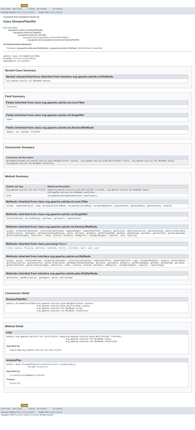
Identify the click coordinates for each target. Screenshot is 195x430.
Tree (37, 5)
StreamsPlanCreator (71, 199)
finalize (28, 254)
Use (31, 5)
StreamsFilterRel (15, 164)
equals (18, 254)
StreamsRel (97, 48)
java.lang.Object (10, 28)
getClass (40, 254)
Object (62, 249)
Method (32, 12)
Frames (31, 9)
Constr (24, 12)
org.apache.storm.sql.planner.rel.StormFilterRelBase (46, 37)
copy (50, 193)
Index (55, 5)
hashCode (52, 254)
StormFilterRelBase (24, 59)
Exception (42, 378)
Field (19, 12)
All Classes (58, 9)
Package (15, 5)
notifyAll (73, 254)
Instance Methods (31, 186)
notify (62, 254)
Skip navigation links (9, 3)
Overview (5, 5)
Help (62, 5)
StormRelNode (84, 48)
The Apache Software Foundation (26, 427)
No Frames (42, 9)
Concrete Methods (53, 186)
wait (83, 254)
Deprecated (46, 5)
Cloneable (11, 48)
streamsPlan (54, 199)
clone (9, 254)
